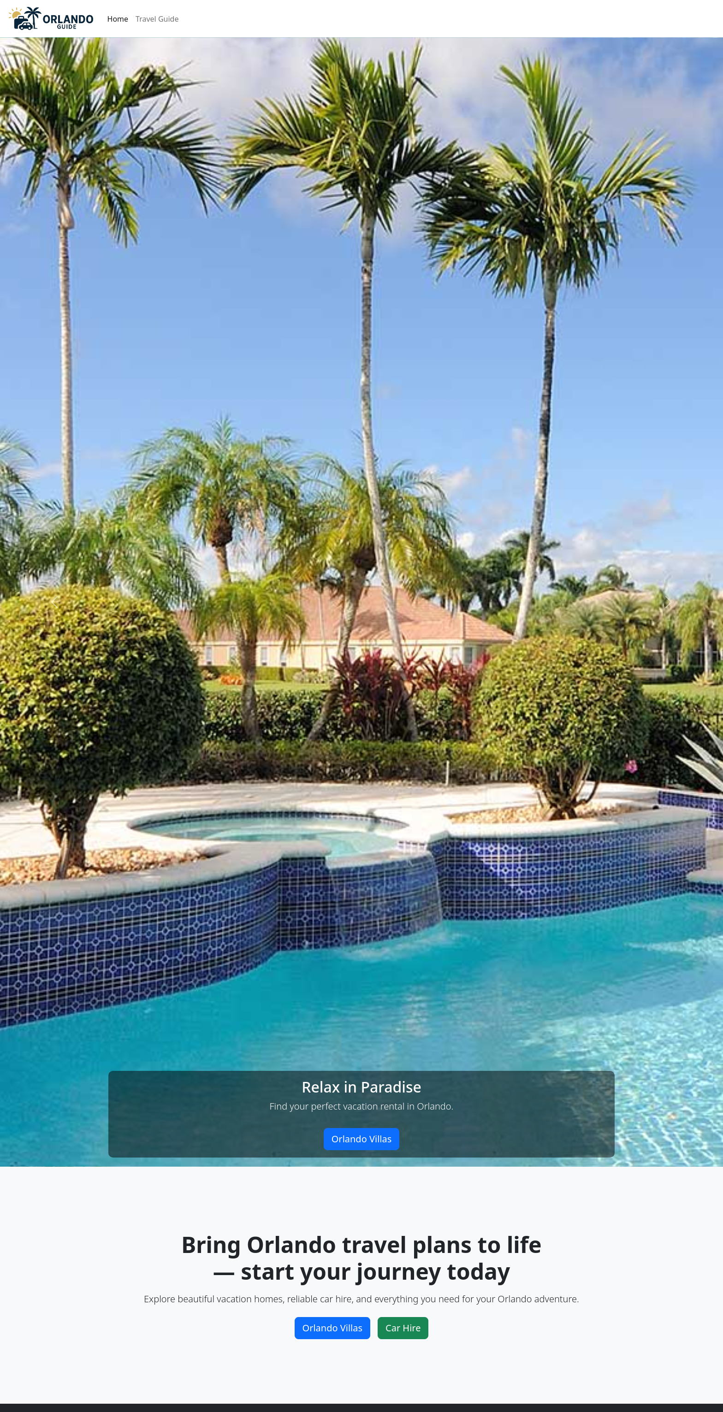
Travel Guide (157, 19)
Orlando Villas (362, 1139)
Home (118, 19)
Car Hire (403, 1328)
